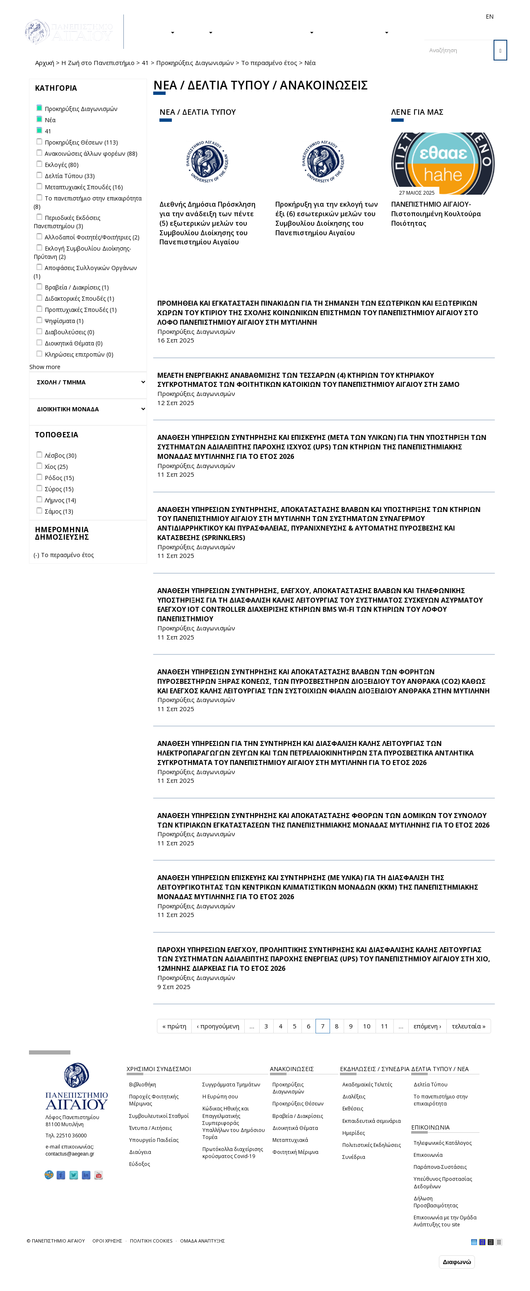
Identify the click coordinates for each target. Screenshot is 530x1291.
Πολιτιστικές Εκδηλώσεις (371, 1145)
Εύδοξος (139, 1164)
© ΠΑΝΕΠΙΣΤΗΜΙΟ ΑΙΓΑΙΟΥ (56, 1241)
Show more (44, 367)
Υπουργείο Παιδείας (153, 1140)
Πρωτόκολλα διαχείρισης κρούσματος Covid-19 (232, 1153)
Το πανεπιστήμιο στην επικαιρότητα (440, 1100)
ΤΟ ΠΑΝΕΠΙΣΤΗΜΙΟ (355, 32)
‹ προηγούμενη (218, 1026)
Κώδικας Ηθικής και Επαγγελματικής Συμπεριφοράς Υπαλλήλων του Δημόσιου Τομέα (233, 1123)
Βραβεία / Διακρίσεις (297, 1116)
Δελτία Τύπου (431, 1084)
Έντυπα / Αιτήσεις (150, 1128)
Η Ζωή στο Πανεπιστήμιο (98, 62)
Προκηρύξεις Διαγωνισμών (195, 62)
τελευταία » (469, 1026)
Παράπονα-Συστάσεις (440, 1166)
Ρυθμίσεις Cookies (82, 1284)
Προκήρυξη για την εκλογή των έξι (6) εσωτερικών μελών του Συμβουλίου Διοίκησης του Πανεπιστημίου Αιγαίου (326, 218)
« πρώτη (174, 1026)
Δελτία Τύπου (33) (70, 176)
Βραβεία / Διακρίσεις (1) (77, 287)
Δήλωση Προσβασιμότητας (436, 1202)
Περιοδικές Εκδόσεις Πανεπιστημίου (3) (67, 222)
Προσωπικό (401, 16)
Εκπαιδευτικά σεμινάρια (371, 1120)
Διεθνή (373, 16)
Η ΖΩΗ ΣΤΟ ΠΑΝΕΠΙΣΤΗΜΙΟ (267, 32)
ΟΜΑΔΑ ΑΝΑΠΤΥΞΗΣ (202, 1241)
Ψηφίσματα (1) (64, 321)
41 (145, 62)
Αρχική (44, 62)
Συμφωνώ (419, 1261)
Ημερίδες (353, 1133)
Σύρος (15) (59, 489)
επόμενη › (427, 1026)
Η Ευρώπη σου (220, 1096)
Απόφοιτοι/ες (342, 16)
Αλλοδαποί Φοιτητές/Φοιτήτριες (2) (92, 237)
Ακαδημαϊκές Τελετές (367, 1084)
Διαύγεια (140, 1152)
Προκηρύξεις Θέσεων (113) (81, 142)
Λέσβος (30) (61, 455)
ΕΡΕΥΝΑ (197, 32)
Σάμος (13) (59, 511)
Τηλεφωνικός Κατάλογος (443, 1142)
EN (490, 16)
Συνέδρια (353, 1157)
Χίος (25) (56, 467)
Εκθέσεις (352, 1108)
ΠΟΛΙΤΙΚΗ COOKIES (151, 1241)
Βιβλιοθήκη (142, 1084)
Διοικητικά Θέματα (295, 1128)
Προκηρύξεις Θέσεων (297, 1103)
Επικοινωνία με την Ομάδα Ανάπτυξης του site (445, 1221)
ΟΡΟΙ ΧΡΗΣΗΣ (107, 1241)
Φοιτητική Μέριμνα (295, 1152)
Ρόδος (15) (59, 478)
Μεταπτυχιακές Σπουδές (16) (84, 187)
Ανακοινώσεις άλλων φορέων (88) (91, 153)
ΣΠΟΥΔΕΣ (156, 32)
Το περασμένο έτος (269, 62)
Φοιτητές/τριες (302, 16)
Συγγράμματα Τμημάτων (231, 1084)
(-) (37, 555)
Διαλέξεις (353, 1096)
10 (367, 1026)
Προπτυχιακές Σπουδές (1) (81, 310)
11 (384, 1026)
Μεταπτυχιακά (290, 1140)
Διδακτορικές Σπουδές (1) (79, 298)
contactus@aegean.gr (72, 1154)
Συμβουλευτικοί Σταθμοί (159, 1116)
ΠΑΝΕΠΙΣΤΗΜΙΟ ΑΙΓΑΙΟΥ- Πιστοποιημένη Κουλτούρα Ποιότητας (436, 214)
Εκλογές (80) (62, 165)
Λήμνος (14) (60, 500)
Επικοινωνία (428, 1154)
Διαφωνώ (457, 1261)
